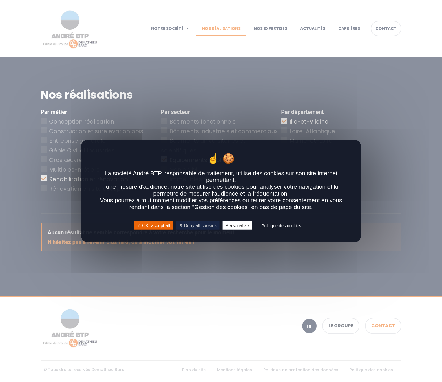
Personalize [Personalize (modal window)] (237, 225)
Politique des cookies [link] (281, 225)
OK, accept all (153, 225)
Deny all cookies (198, 225)
